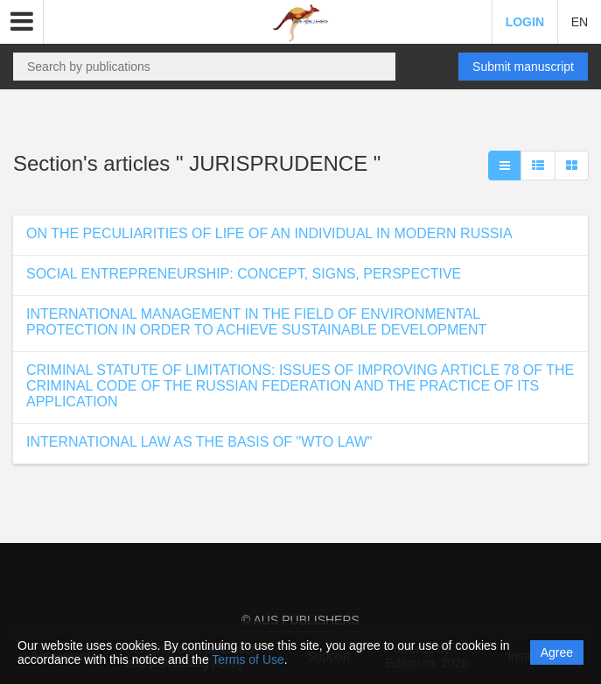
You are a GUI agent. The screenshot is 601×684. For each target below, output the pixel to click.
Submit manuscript (523, 67)
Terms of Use (247, 659)
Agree (557, 652)
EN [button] (579, 22)
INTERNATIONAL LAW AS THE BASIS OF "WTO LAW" (199, 441)
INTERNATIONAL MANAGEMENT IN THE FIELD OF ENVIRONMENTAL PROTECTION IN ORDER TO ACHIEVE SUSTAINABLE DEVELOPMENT (256, 322)
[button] (22, 22)
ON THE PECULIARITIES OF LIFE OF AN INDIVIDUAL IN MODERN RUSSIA (269, 233)
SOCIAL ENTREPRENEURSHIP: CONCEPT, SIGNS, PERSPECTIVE (243, 273)
